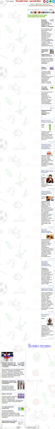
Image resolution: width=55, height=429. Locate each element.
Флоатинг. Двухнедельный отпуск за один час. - (47, 231)
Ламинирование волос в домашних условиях (46, 193)
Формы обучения (47, 75)
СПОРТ (32, 4)
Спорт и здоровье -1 (33, 345)
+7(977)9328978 (10, 1)
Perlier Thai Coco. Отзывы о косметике (47, 121)
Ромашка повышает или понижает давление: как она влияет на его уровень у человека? (47, 32)
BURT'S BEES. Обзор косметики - (47, 172)
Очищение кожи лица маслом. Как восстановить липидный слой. (46, 146)
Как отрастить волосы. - (45, 315)
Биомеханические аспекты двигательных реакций (47, 113)
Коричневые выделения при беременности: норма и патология (13, 385)
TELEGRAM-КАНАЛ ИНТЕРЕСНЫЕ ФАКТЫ (41, 5)
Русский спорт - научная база (29, 1)
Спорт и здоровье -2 (45, 345)
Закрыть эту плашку (31, 427)
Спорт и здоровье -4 (45, 346)
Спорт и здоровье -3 (33, 346)
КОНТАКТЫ (46, 4)
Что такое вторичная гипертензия (47, 95)
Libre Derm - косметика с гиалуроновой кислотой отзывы (46, 263)
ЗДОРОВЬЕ (38, 4)
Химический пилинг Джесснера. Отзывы (47, 289)
